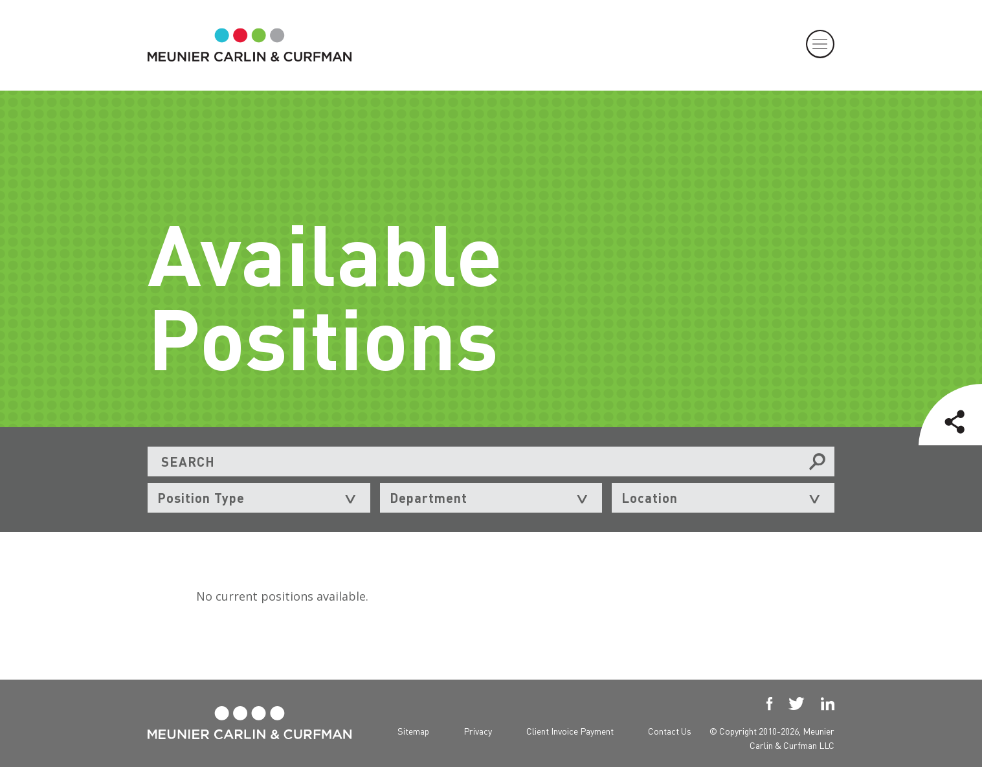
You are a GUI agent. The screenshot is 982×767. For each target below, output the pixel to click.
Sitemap (413, 731)
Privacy (477, 731)
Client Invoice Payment (570, 731)
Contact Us (669, 731)
